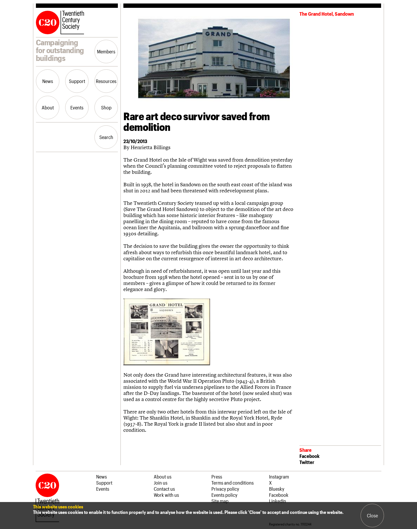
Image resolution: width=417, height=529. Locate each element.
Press (216, 476)
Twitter (306, 462)
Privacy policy (225, 489)
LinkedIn (277, 501)
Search (106, 137)
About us (162, 476)
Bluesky (276, 489)
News (47, 81)
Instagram (279, 476)
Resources (106, 81)
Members (106, 51)
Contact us (164, 489)
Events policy (224, 495)
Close (372, 515)
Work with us (166, 495)
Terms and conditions (232, 482)
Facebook (309, 456)
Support (77, 81)
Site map (219, 501)
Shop (106, 107)
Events (76, 107)
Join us (160, 482)
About (48, 107)
